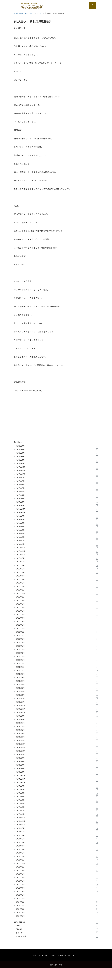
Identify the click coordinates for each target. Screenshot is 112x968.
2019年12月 (57, 705)
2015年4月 (57, 888)
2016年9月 (57, 828)
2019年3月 (57, 733)
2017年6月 (57, 796)
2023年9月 (57, 558)
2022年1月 (57, 628)
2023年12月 (57, 548)
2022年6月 (57, 611)
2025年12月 (57, 467)
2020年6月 (57, 684)
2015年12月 (57, 860)
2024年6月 (57, 526)
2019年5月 (57, 730)
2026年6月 (57, 446)
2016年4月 (57, 846)
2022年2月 (57, 625)
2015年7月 (57, 877)
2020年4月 (57, 691)
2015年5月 (57, 884)
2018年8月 (57, 758)
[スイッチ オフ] (92, 5)
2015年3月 (57, 891)
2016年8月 (57, 832)
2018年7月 (57, 761)
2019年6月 (57, 726)
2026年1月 (57, 463)
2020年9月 (57, 674)
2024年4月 (57, 533)
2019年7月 (57, 723)
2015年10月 (57, 867)
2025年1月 (57, 505)
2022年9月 (57, 600)
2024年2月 (57, 541)
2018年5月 (57, 768)
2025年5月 (57, 492)
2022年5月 (57, 614)
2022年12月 (57, 590)
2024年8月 (57, 519)
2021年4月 (57, 649)
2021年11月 (57, 632)
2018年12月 (57, 744)
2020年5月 (57, 688)
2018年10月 (57, 751)
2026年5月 (57, 449)
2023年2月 (57, 583)
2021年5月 (57, 646)
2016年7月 (57, 835)
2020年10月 (57, 670)
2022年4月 (57, 618)
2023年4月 (57, 576)
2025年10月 (57, 474)
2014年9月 (57, 912)
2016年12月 (57, 818)
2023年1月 (57, 586)
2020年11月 (57, 667)
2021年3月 (57, 653)
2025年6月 (57, 488)
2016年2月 (57, 853)
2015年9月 (57, 870)
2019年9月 (57, 716)
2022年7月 (57, 607)
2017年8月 (57, 789)
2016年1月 (57, 856)
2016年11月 (57, 821)
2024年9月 (57, 516)
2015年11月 (57, 863)
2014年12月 (57, 902)
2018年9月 (57, 754)
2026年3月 (57, 456)
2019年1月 (57, 740)
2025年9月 (57, 477)
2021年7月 (57, 642)
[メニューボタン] (17, 5)
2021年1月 (57, 660)
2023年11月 (57, 551)
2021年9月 (57, 639)
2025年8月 (57, 481)
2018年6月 (57, 765)
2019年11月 (57, 709)
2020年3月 (57, 695)
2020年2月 (57, 698)
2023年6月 (57, 569)
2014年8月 (57, 916)
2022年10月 (57, 597)
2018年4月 (57, 772)
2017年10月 (57, 782)
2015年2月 (57, 895)
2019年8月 (57, 719)
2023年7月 (57, 565)
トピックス (57, 933)
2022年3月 (57, 621)
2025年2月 (57, 502)
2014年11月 (57, 905)
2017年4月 (57, 803)
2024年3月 (57, 537)
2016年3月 (57, 849)
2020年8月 (57, 677)
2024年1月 (57, 544)
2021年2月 (57, 656)
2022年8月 (57, 604)
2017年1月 (57, 814)
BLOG (57, 926)
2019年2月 (57, 737)
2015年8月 (57, 874)
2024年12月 (57, 509)
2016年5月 (57, 842)
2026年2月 (57, 460)
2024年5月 (57, 530)
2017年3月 (57, 807)
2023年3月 (57, 579)
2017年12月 (57, 775)
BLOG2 (57, 929)
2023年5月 (57, 572)
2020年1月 (57, 702)
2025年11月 (57, 470)
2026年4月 (57, 453)
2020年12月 (57, 663)
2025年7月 (57, 484)
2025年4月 (57, 495)
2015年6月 (57, 881)
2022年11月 (57, 593)
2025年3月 (57, 498)
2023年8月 (57, 562)
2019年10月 (57, 712)
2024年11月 (57, 512)
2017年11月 (57, 779)
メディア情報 (57, 936)
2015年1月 (57, 898)
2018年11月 (57, 747)
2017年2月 (57, 811)
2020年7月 (57, 681)
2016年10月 (57, 825)
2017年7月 (57, 793)
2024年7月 (57, 523)
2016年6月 (57, 839)
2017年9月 (57, 786)
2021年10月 (57, 635)
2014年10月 (57, 909)
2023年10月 (57, 555)
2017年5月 (57, 800)
